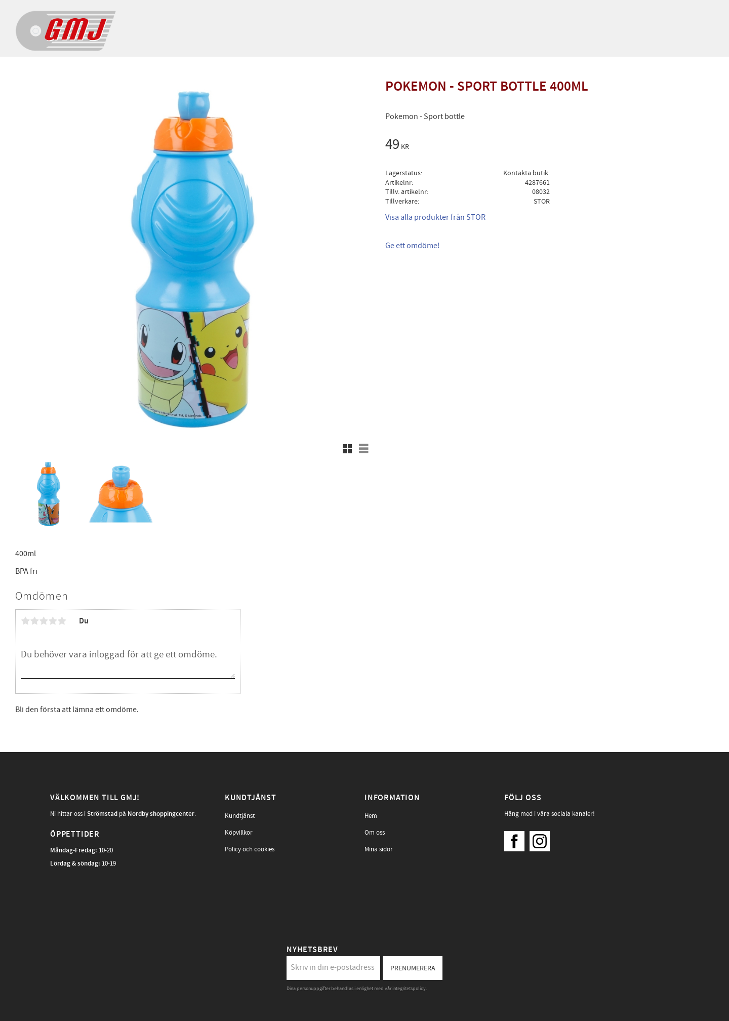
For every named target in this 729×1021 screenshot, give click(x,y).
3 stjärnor (43, 620)
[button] (347, 448)
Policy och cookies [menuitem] (249, 849)
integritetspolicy (409, 989)
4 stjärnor (52, 620)
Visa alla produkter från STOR (435, 217)
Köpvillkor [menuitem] (239, 833)
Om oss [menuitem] (374, 833)
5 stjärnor (61, 620)
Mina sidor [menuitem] (378, 849)
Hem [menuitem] (370, 816)
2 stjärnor (34, 620)
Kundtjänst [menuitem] (240, 816)
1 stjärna (25, 620)
